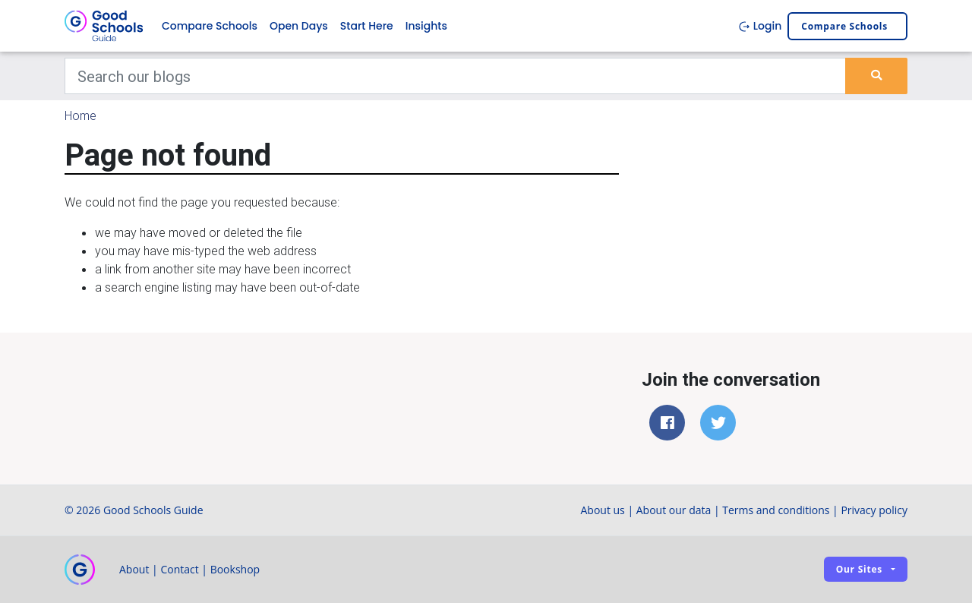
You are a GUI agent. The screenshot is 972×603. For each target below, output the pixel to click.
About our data (674, 510)
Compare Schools (209, 25)
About (134, 569)
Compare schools (844, 26)
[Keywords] (455, 76)
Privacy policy (874, 510)
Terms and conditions (775, 510)
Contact (179, 569)
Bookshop (235, 569)
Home (80, 115)
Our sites (859, 569)
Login (759, 25)
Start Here (366, 25)
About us (602, 510)
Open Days (299, 25)
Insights (426, 25)
